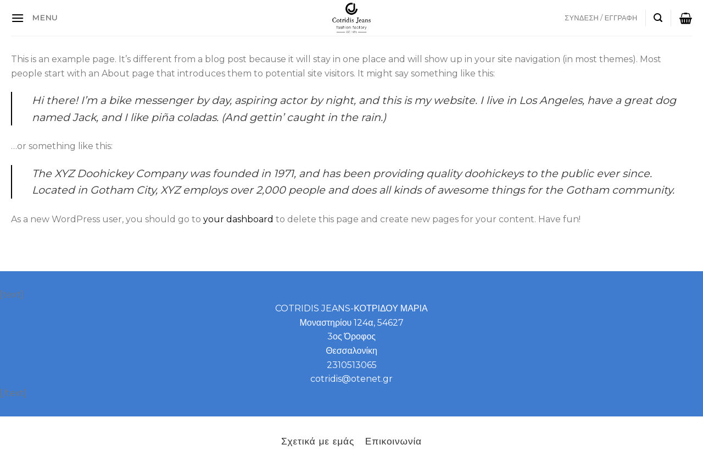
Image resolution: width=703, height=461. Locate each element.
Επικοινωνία (393, 441)
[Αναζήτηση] (658, 18)
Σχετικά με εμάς (317, 441)
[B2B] (17, 17)
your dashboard (238, 219)
